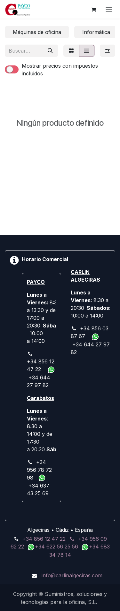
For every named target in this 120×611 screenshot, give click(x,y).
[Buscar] (50, 51)
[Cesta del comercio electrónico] (93, 9)
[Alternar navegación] (108, 9)
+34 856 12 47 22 (44, 539)
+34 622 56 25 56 (57, 546)
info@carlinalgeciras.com (72, 575)
